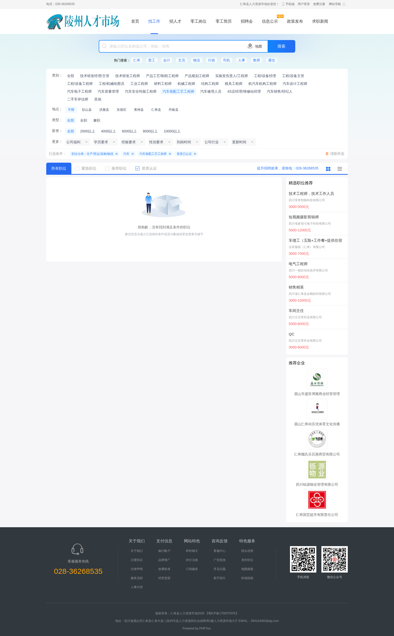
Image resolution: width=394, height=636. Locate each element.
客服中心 (220, 551)
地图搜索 (247, 569)
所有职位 (58, 168)
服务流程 (137, 578)
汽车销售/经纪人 (279, 91)
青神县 (139, 110)
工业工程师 (139, 84)
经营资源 (164, 578)
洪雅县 (104, 110)
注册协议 (137, 560)
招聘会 (247, 21)
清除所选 (337, 154)
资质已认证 (184, 154)
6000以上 (129, 131)
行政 (211, 60)
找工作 (154, 21)
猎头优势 (247, 551)
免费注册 (319, 4)
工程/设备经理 (265, 76)
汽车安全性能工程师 (141, 91)
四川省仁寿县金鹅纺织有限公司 (310, 294)
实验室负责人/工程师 (231, 76)
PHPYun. (205, 628)
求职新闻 (320, 21)
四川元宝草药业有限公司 (305, 317)
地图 (258, 46)
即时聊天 (192, 551)
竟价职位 (247, 560)
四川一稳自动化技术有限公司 (308, 270)
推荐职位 (118, 168)
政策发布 (295, 21)
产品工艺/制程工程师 (162, 76)
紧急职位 (87, 168)
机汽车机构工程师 (263, 84)
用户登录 (304, 4)
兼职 (96, 120)
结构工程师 (210, 84)
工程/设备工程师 (80, 84)
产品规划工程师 (197, 76)
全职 (83, 120)
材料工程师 (163, 84)
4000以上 (108, 131)
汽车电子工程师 (79, 91)
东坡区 (121, 110)
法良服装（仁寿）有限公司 (307, 247)
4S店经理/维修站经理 (244, 91)
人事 (241, 60)
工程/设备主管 (293, 76)
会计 (166, 60)
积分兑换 (192, 560)
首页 (135, 21)
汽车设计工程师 (295, 84)
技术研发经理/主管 (94, 76)
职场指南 (247, 578)
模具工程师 (233, 84)
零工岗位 (198, 21)
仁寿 (136, 60)
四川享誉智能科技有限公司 (307, 200)
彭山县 (87, 110)
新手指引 (220, 578)
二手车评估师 (77, 99)
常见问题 (220, 569)
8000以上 (150, 131)
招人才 (175, 21)
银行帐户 (164, 551)
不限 (71, 110)
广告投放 (220, 560)
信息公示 (270, 21)
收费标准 (164, 569)
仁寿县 (156, 110)
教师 (256, 60)
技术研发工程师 (127, 76)
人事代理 (137, 587)
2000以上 (87, 131)
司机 (226, 60)
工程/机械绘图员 (111, 84)
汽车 (126, 154)
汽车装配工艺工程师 (178, 91)
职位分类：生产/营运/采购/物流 (92, 154)
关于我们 (137, 551)
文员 (181, 60)
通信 (271, 60)
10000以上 (172, 131)
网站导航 (335, 4)
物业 (196, 60)
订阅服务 (192, 569)
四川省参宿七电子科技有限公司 (310, 223)
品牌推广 (164, 560)
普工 (151, 60)
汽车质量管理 (108, 91)
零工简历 (224, 21)
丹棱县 (173, 110)
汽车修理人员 (210, 91)
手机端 (289, 4)
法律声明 (137, 569)
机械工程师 (186, 84)
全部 (70, 76)
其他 (97, 99)
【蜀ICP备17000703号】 (221, 613)
